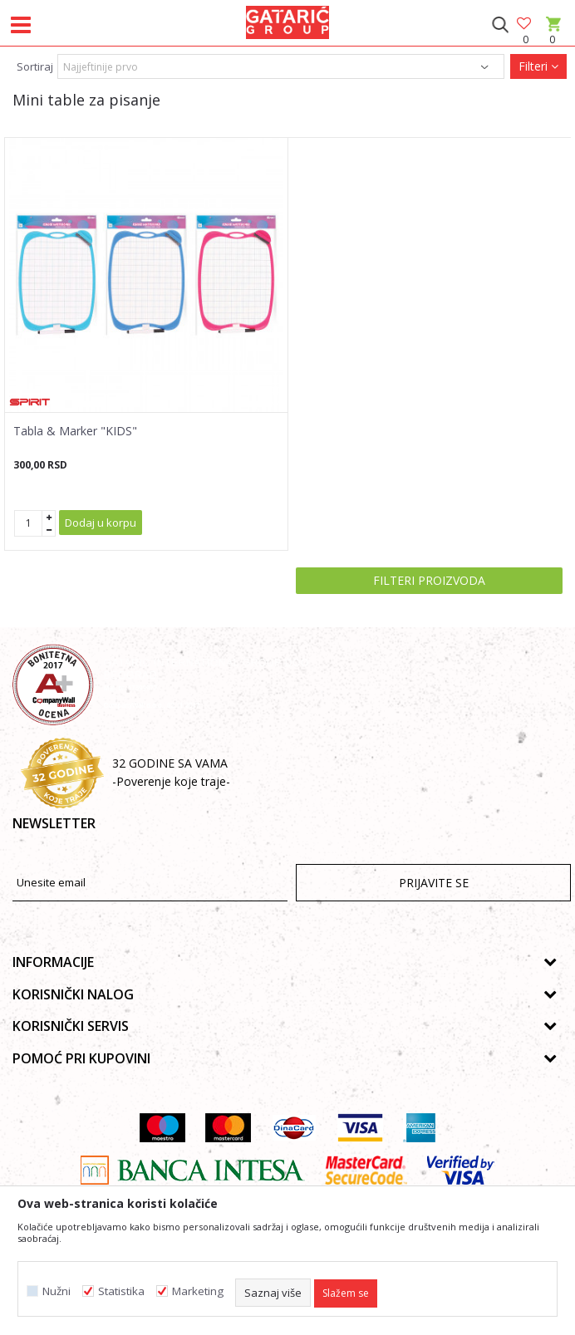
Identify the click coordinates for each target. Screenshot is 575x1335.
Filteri (538, 66)
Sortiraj (35, 66)
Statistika (121, 1291)
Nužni (56, 1291)
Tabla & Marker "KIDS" (75, 431)
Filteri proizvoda (429, 580)
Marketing (198, 1291)
